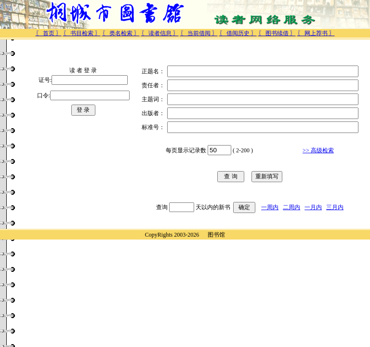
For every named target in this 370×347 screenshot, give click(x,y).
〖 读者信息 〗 (160, 33)
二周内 (291, 207)
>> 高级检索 (318, 150)
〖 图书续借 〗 (277, 33)
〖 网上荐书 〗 (316, 33)
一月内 (313, 207)
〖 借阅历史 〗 (238, 33)
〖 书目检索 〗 (82, 33)
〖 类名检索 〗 (121, 33)
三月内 (335, 207)
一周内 (269, 207)
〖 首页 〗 (49, 33)
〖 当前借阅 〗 (199, 33)
